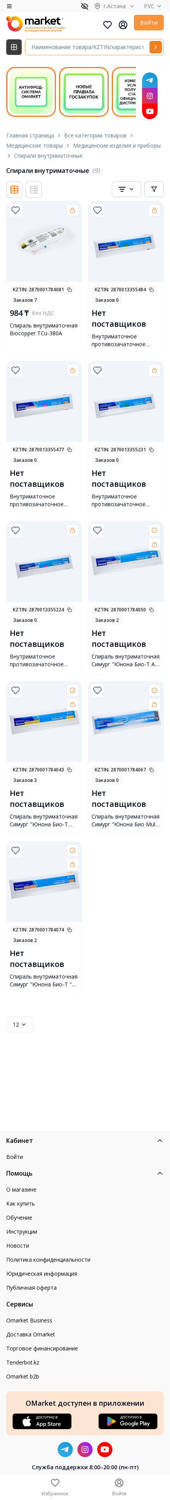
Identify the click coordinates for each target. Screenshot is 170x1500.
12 (20, 1024)
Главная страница (30, 135)
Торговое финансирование (42, 1348)
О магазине (21, 1189)
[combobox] (126, 189)
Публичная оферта (31, 1287)
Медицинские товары (34, 145)
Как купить (20, 1203)
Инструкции (21, 1231)
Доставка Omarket (30, 1334)
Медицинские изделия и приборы (117, 145)
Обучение (19, 1217)
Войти (149, 22)
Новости (17, 1245)
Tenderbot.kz (22, 1362)
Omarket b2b (22, 1376)
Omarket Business (29, 1320)
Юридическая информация (41, 1273)
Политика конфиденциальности (48, 1259)
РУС (154, 6)
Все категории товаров (95, 135)
